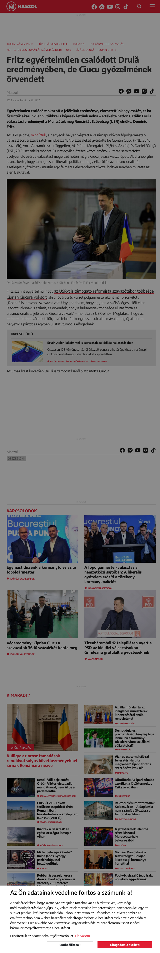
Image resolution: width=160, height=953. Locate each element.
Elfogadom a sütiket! (125, 945)
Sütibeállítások (70, 945)
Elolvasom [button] (82, 936)
